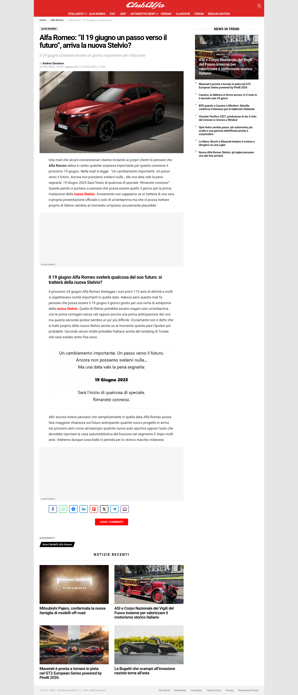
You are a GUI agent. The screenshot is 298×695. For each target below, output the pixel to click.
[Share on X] (104, 509)
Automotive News (142, 13)
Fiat (112, 13)
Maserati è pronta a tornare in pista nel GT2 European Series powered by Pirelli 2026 (71, 673)
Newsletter (180, 690)
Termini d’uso (213, 690)
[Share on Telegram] (114, 509)
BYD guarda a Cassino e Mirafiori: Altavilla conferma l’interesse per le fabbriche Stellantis (227, 107)
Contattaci (196, 690)
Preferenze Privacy (248, 690)
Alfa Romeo (97, 13)
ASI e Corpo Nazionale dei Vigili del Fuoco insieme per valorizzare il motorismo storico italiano (144, 612)
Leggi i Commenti (111, 521)
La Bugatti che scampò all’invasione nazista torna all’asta (144, 670)
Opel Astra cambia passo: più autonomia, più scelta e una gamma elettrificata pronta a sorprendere (226, 131)
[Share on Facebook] (53, 509)
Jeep (123, 13)
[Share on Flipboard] (94, 509)
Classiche (183, 13)
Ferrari (166, 13)
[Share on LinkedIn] (83, 509)
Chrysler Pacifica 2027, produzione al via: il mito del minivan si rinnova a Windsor (227, 118)
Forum (199, 13)
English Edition (219, 13)
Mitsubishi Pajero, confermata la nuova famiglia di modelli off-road (72, 610)
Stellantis (76, 13)
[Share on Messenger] (73, 509)
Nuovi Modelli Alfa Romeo (57, 544)
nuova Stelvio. (85, 194)
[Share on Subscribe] (124, 509)
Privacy (230, 690)
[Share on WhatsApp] (63, 509)
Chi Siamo (164, 690)
